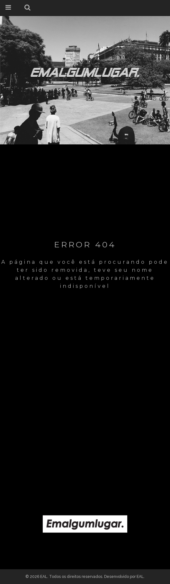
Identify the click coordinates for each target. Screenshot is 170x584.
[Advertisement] (85, 433)
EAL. (141, 576)
